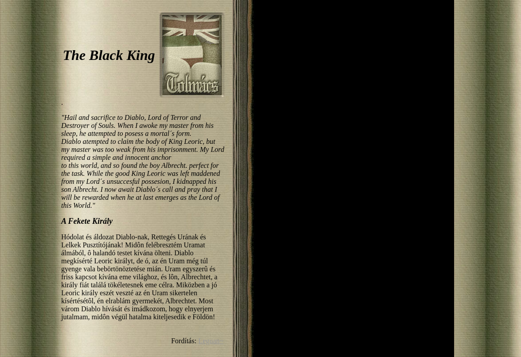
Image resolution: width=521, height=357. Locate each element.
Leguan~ (210, 341)
